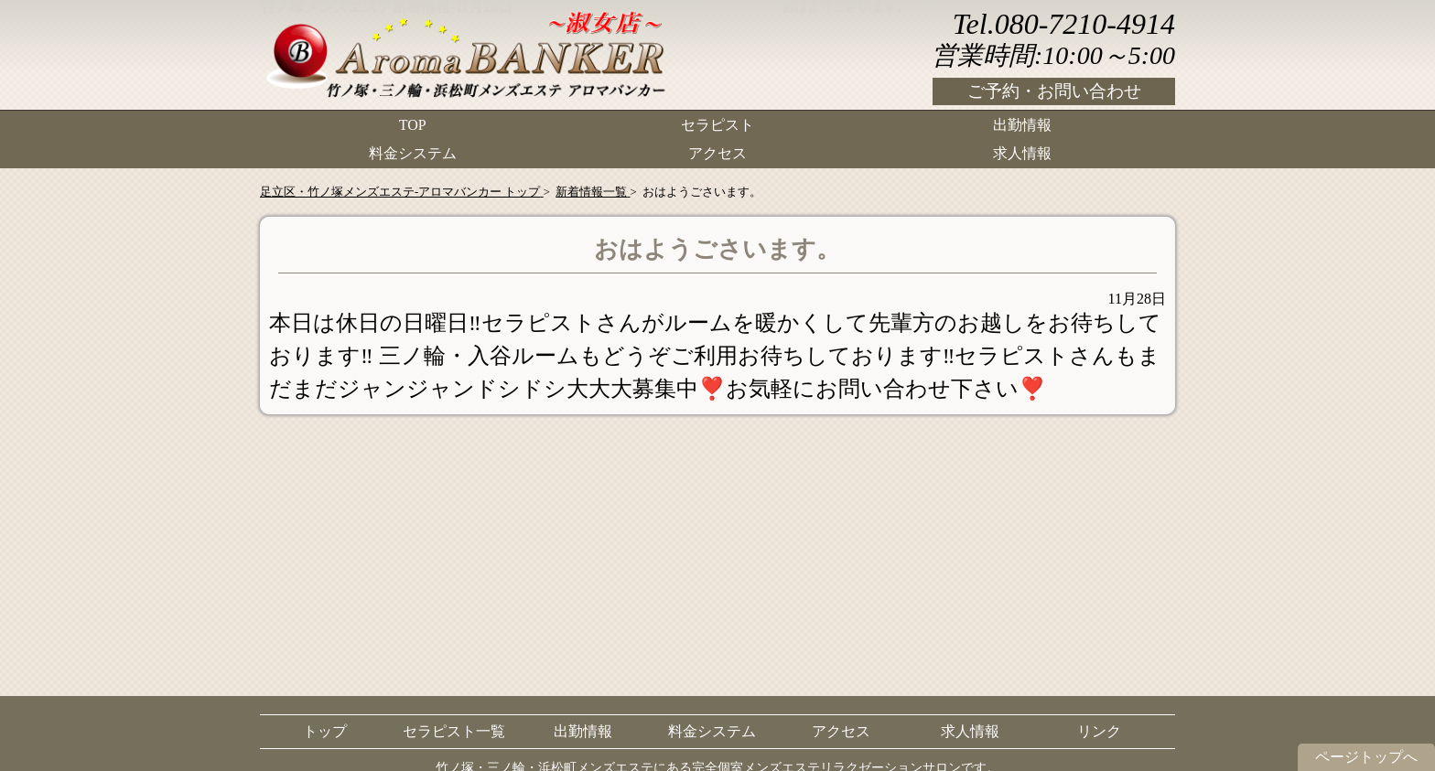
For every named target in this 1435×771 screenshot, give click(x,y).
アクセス (717, 151)
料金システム (413, 151)
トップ (325, 731)
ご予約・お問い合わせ (1054, 91)
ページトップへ (1366, 757)
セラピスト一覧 (454, 731)
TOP (412, 124)
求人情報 (1022, 151)
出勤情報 (1022, 124)
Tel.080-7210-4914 (1064, 23)
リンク (1099, 731)
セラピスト (717, 124)
